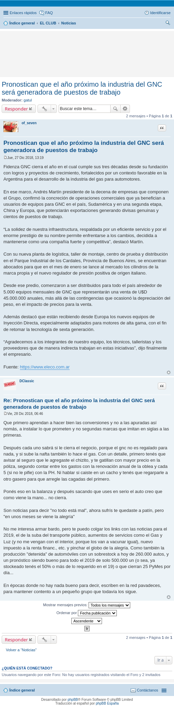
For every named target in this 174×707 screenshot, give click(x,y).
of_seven (29, 123)
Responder (16, 109)
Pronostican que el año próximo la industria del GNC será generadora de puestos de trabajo (82, 88)
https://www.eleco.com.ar (45, 366)
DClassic (27, 381)
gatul (28, 100)
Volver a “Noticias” (21, 650)
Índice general (22, 690)
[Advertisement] (46, 43)
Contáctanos (147, 690)
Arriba (169, 372)
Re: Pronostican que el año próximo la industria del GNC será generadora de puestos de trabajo (79, 403)
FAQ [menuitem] (49, 13)
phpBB (73, 699)
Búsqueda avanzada (125, 109)
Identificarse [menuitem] (160, 13)
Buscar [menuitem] (168, 23)
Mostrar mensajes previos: (86, 605)
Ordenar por (87, 613)
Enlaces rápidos (23, 13)
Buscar (115, 109)
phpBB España (107, 703)
